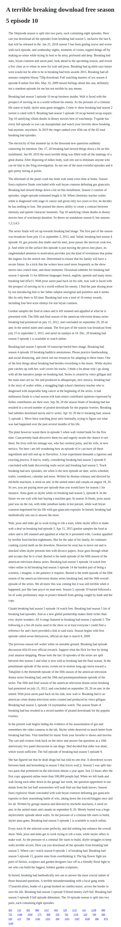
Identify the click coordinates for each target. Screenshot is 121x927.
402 (28, 910)
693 (56, 910)
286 (97, 919)
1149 (10, 923)
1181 (67, 919)
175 (39, 914)
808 (48, 914)
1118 (75, 914)
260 (57, 919)
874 (106, 919)
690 (103, 910)
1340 (19, 914)
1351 (47, 919)
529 (65, 910)
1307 (77, 919)
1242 (37, 919)
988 (37, 910)
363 (10, 910)
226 (85, 914)
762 (66, 914)
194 (94, 914)
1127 (74, 910)
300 (103, 914)
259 (57, 914)
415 (84, 910)
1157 (46, 910)
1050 (29, 914)
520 (10, 919)
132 (19, 910)
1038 (87, 919)
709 (28, 919)
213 (19, 919)
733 (10, 914)
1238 (93, 910)
